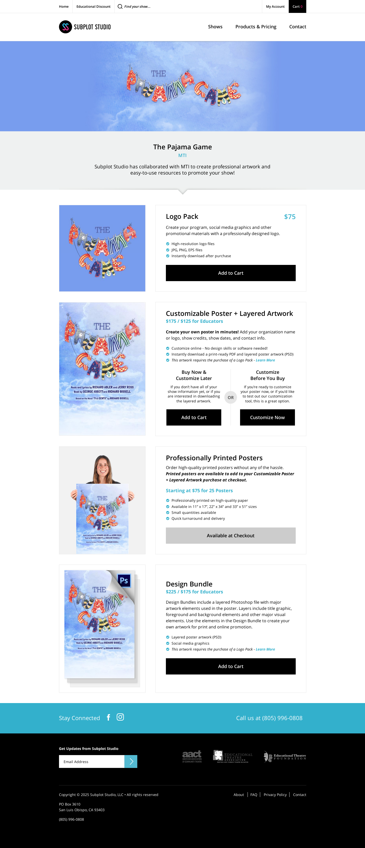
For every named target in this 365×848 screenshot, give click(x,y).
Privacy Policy (275, 794)
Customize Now (267, 417)
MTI (182, 155)
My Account (275, 6)
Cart (297, 6)
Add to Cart (230, 273)
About (239, 794)
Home (64, 6)
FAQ (253, 794)
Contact (299, 794)
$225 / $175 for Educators (194, 592)
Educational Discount (94, 6)
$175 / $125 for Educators (194, 321)
